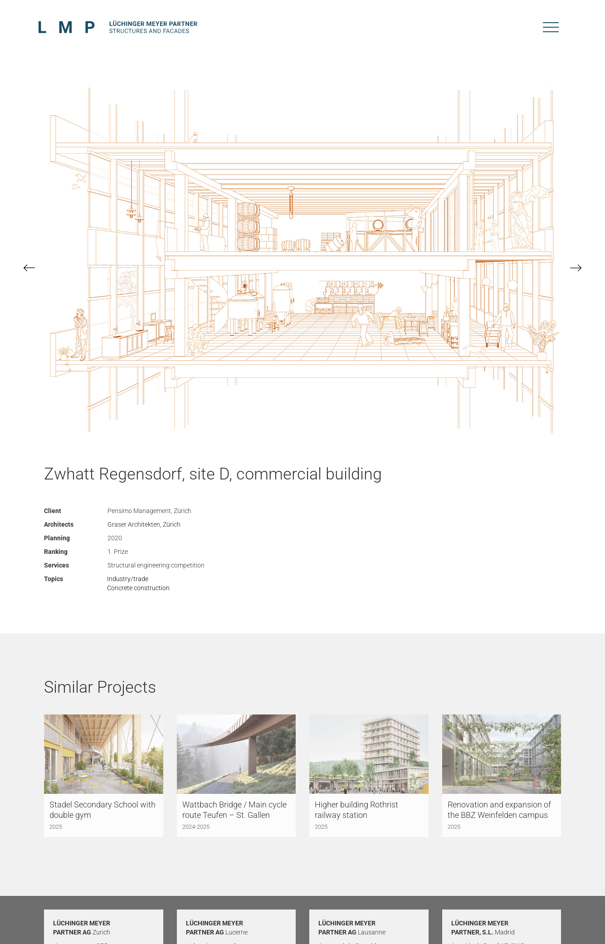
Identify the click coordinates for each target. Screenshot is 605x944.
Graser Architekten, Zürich (144, 524)
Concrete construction (138, 588)
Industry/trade (127, 578)
